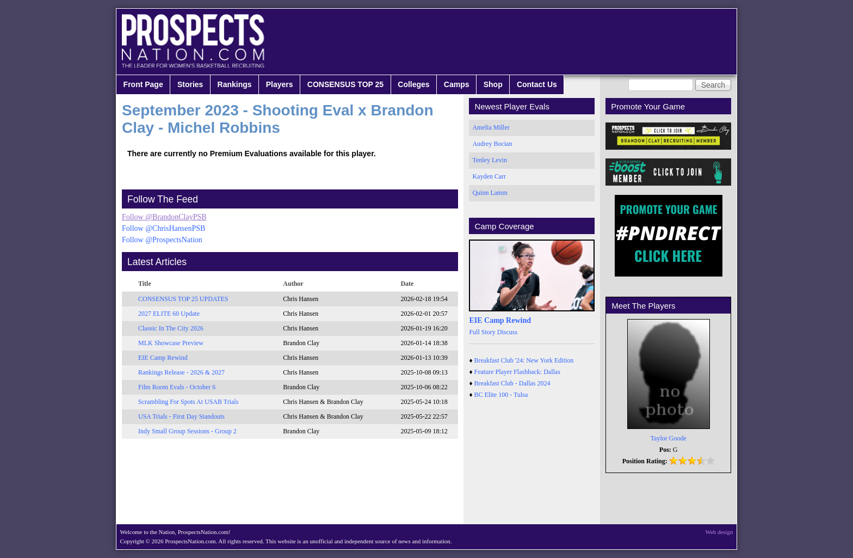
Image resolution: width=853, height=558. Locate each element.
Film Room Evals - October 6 (176, 387)
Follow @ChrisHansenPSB (163, 228)
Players (279, 84)
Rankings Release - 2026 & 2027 (181, 372)
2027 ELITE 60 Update (169, 313)
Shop (493, 84)
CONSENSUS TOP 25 (345, 84)
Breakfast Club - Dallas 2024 (512, 383)
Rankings (235, 84)
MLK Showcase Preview (170, 343)
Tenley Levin (489, 160)
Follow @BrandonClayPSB (164, 217)
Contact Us (537, 84)
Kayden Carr (489, 176)
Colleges (413, 84)
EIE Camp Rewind (163, 357)
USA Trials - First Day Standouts (181, 416)
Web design (719, 532)
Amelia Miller (490, 127)
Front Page (143, 84)
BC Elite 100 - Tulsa (501, 394)
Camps (456, 84)
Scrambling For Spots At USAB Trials (188, 402)
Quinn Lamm (489, 193)
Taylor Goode (669, 438)
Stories (190, 84)
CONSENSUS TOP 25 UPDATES (183, 299)
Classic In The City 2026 (170, 328)
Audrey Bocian (492, 144)
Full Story (482, 332)
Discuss (507, 332)
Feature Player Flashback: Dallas (517, 372)
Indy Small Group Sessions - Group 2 (187, 431)
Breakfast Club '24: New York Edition (524, 360)
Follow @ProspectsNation (162, 240)
